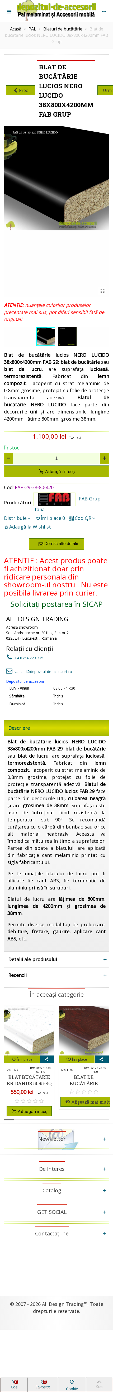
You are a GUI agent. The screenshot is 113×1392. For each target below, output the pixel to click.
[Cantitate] (56, 458)
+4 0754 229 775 (24, 657)
